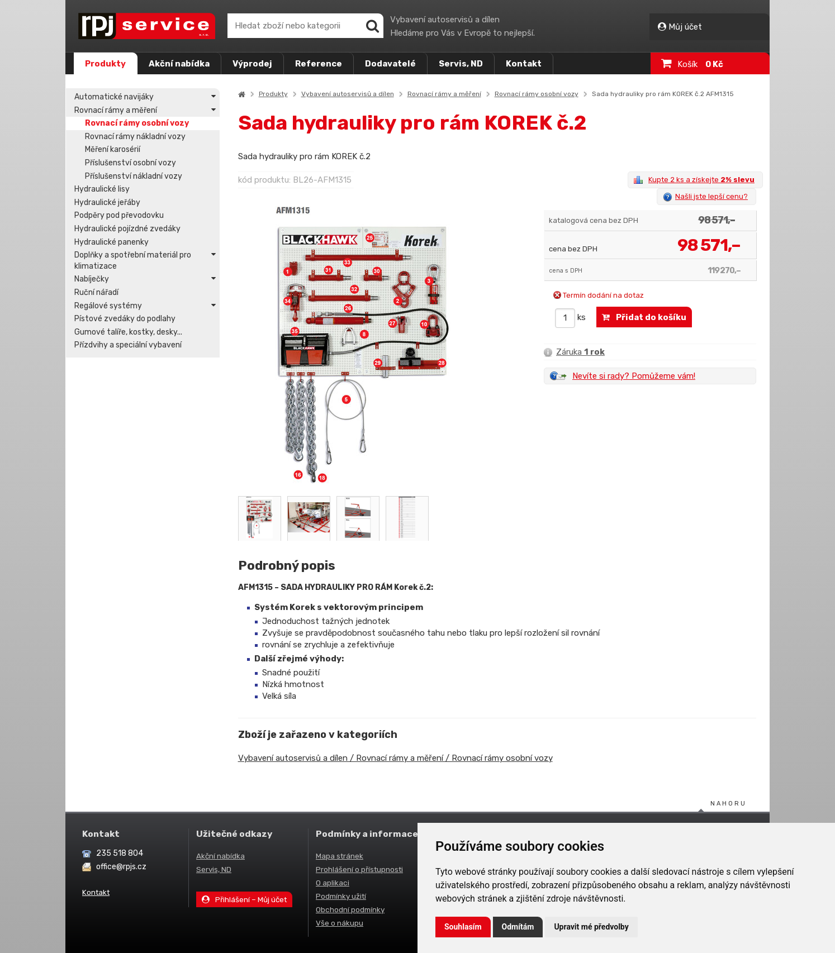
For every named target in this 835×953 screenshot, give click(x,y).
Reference (318, 64)
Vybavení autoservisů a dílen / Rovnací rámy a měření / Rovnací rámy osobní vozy (396, 758)
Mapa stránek (339, 855)
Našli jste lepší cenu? (711, 196)
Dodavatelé (390, 64)
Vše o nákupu (339, 922)
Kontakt (524, 64)
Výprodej (252, 64)
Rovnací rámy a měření (445, 94)
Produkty (105, 64)
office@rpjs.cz (121, 866)
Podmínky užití (341, 896)
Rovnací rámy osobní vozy (537, 94)
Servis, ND (461, 64)
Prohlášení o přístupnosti (359, 869)
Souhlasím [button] (463, 926)
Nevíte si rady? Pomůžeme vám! (633, 376)
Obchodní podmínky (350, 909)
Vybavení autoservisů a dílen (348, 94)
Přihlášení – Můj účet (244, 899)
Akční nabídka (179, 64)
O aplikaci (332, 882)
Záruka (574, 352)
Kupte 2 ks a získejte (701, 179)
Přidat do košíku (644, 317)
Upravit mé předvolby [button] (591, 926)
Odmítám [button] (518, 926)
